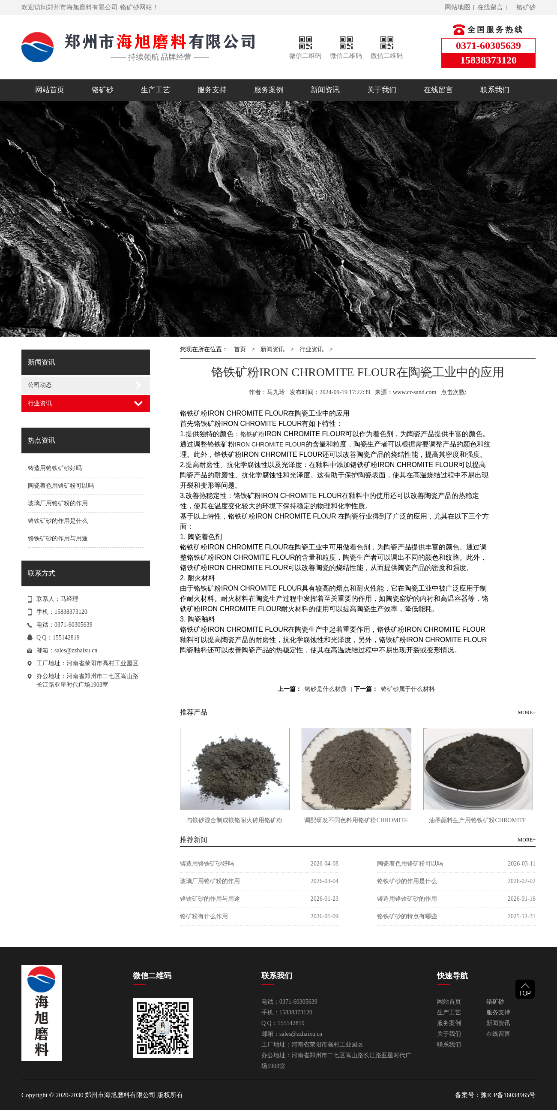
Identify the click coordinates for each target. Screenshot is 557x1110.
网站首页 (49, 90)
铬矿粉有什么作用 (204, 916)
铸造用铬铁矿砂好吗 (55, 468)
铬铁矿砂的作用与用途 (58, 538)
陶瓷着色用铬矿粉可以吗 (61, 486)
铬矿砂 (526, 7)
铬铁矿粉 (252, 434)
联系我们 (494, 90)
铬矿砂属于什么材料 (408, 689)
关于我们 (381, 90)
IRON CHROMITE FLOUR (270, 444)
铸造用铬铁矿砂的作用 (407, 899)
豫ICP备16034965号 (508, 1095)
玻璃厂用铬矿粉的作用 (58, 503)
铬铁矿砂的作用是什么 (58, 521)
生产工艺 (155, 90)
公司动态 (40, 385)
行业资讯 (40, 403)
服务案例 (268, 90)
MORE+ (527, 712)
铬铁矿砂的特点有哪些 (407, 916)
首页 (240, 349)
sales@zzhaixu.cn (75, 650)
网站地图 (457, 7)
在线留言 (490, 7)
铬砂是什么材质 (326, 689)
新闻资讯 (325, 90)
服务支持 (212, 90)
